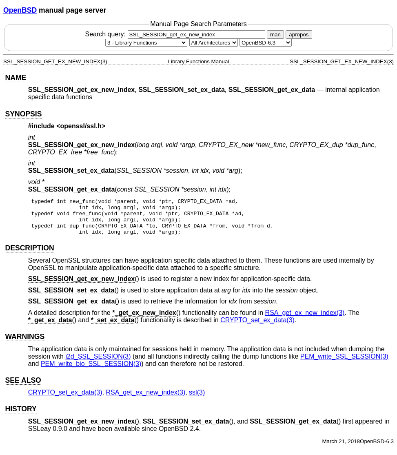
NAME (15, 78)
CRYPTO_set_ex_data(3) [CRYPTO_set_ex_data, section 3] (257, 327)
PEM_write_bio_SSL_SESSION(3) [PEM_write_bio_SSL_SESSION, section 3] (91, 371)
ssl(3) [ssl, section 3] (197, 399)
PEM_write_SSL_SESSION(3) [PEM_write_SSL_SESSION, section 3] (344, 363)
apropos (298, 34)
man (275, 34)
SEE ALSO (23, 388)
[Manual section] (146, 43)
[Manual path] (266, 43)
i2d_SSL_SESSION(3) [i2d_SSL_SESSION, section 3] (98, 363)
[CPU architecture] (213, 43)
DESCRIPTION (29, 255)
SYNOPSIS (23, 114)
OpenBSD (20, 10)
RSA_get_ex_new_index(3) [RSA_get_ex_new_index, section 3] (305, 320)
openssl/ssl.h (81, 126)
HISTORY (20, 416)
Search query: (176, 34)
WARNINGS (24, 344)
